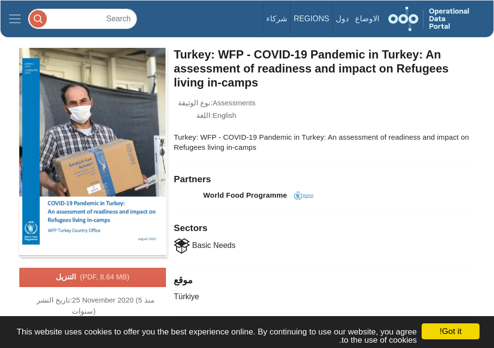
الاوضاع (367, 18)
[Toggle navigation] (15, 19)
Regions (311, 18)
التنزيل (92, 277)
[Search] (82, 19)
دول (342, 18)
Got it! (450, 331)
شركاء (276, 18)
